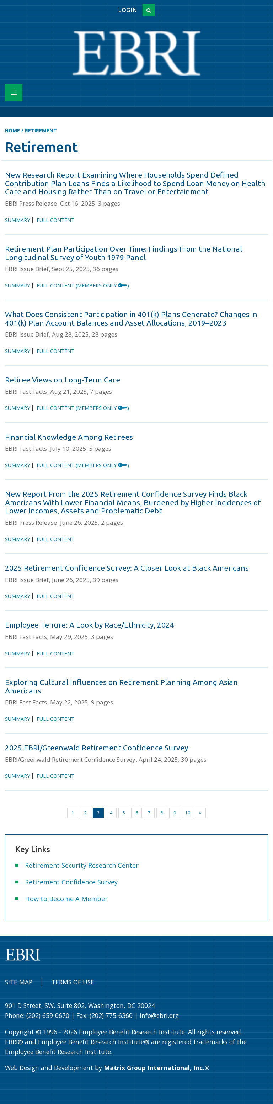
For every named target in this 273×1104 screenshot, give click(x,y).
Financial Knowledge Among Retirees (69, 437)
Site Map (18, 982)
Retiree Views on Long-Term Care (62, 379)
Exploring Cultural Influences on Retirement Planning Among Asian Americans (121, 686)
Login (127, 10)
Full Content (55, 220)
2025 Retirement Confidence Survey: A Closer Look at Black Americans (127, 568)
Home (12, 130)
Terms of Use (73, 982)
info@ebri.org (159, 1015)
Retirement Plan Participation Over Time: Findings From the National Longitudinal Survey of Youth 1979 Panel (123, 253)
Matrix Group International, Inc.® (157, 1067)
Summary (17, 220)
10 (187, 813)
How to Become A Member (66, 898)
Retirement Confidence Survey (71, 882)
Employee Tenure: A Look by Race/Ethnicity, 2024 (89, 624)
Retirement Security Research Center (82, 865)
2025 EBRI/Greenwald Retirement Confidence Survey (96, 747)
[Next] (200, 813)
